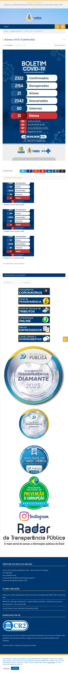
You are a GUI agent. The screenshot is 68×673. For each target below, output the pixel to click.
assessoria (51, 644)
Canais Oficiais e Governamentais (13, 617)
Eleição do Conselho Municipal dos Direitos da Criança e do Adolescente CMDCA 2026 (33, 5)
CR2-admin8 (8, 54)
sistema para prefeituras (28, 644)
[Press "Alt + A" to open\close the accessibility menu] (65, 339)
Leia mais (51, 662)
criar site (15, 644)
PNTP (11, 654)
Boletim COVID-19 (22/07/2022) (14, 240)
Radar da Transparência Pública (26, 654)
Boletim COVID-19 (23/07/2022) (14, 213)
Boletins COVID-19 (59, 54)
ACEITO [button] (15, 668)
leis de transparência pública (46, 647)
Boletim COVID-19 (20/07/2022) (14, 267)
